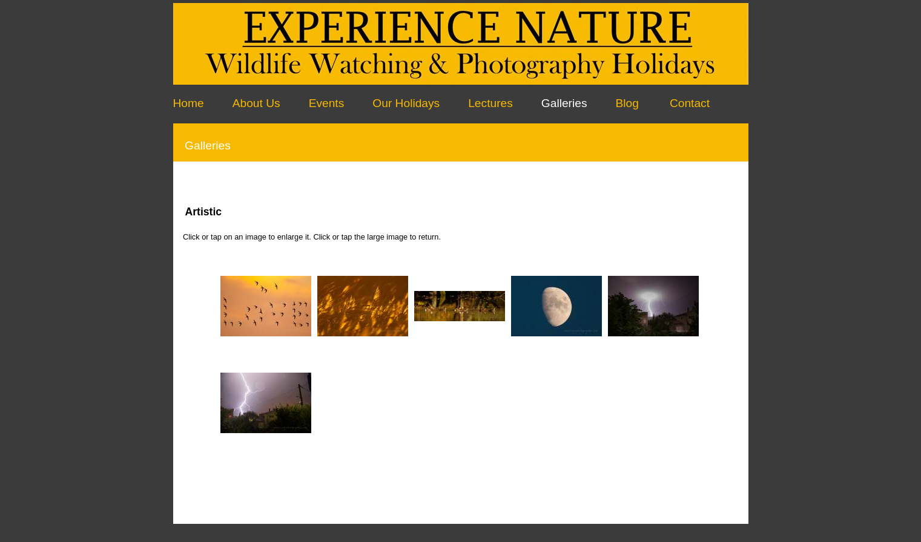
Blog (627, 103)
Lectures (490, 103)
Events (327, 103)
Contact (690, 103)
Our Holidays (406, 103)
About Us (256, 103)
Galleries (564, 103)
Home (188, 103)
